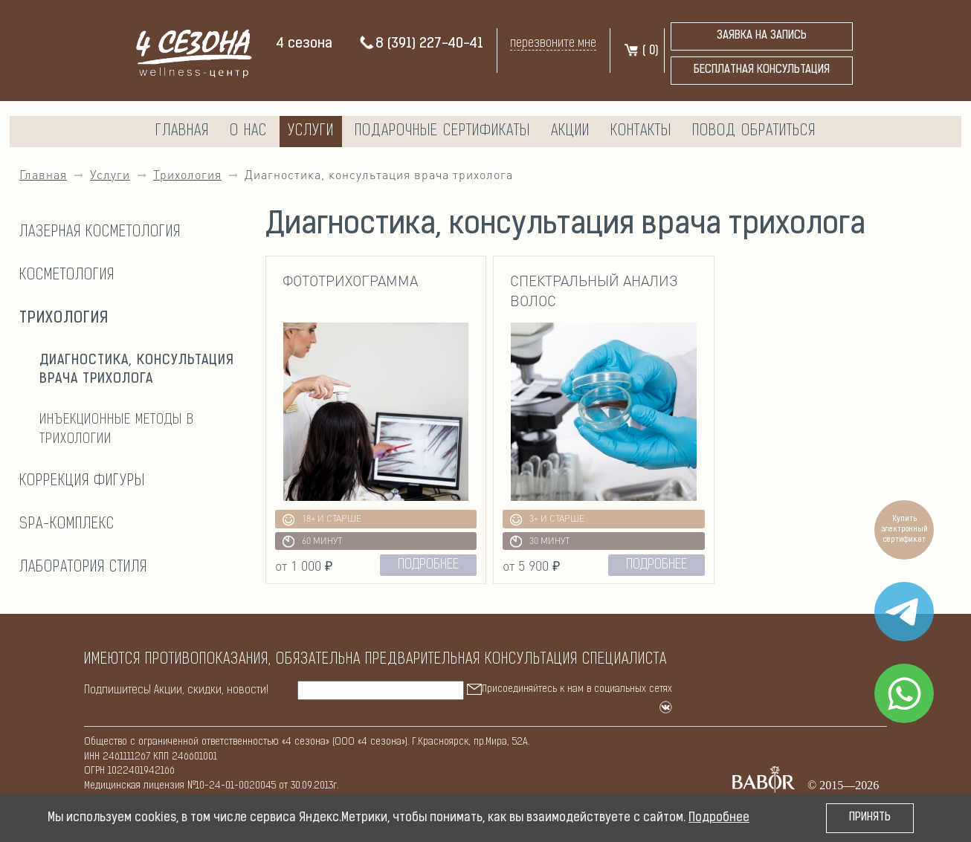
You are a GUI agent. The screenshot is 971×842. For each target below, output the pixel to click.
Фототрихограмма (350, 280)
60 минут (312, 541)
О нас (248, 131)
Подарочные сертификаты (442, 131)
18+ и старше (322, 519)
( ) (640, 51)
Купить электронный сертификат (904, 529)
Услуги (311, 131)
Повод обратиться (754, 131)
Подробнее (718, 818)
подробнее (428, 565)
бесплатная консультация (762, 70)
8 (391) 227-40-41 (420, 44)
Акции (570, 131)
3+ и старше (547, 519)
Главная (182, 131)
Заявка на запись (762, 36)
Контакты (640, 131)
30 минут (540, 541)
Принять (870, 817)
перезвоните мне (553, 43)
